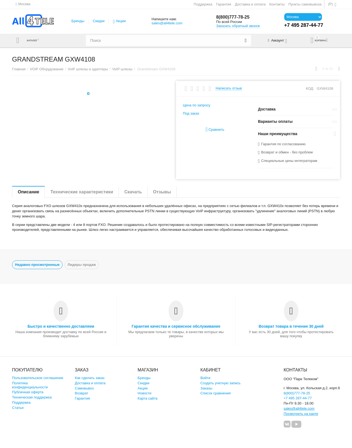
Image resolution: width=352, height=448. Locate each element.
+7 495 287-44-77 (298, 398)
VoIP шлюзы (122, 69)
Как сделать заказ (89, 378)
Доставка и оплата (250, 4)
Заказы (206, 388)
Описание (28, 192)
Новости (144, 393)
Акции (121, 21)
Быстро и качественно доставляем (61, 326)
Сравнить (215, 129)
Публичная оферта (27, 392)
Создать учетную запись (220, 383)
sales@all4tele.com (166, 23)
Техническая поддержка (32, 397)
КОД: (310, 88)
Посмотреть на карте (301, 414)
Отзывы (162, 192)
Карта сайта (148, 398)
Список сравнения (215, 393)
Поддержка (203, 4)
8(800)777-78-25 (234, 17)
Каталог (35, 40)
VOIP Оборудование (46, 69)
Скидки (99, 21)
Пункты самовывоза (304, 4)
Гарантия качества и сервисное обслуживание (176, 326)
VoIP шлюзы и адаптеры (88, 69)
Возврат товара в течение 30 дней (291, 326)
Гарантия (223, 4)
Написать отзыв (229, 88)
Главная (19, 69)
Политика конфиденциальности (30, 385)
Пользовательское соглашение (37, 378)
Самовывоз (84, 388)
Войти (205, 378)
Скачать (133, 192)
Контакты (276, 4)
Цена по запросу (196, 105)
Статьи (18, 408)
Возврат (81, 393)
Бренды (77, 21)
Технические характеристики (81, 192)
